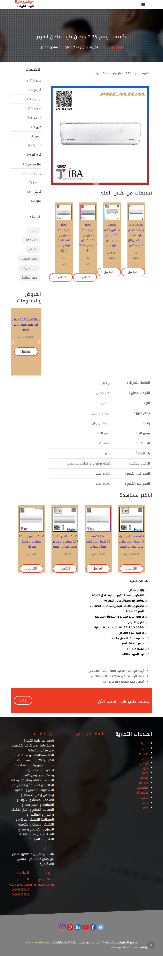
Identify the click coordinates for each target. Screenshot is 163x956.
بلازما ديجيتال (29, 268)
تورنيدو (36, 99)
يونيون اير (34, 173)
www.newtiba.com (38, 942)
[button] (58, 135)
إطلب (23, 700)
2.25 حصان (30, 240)
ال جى (36, 117)
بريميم (36, 182)
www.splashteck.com (124, 947)
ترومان (36, 145)
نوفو (37, 136)
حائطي (32, 249)
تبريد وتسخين (28, 259)
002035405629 (20, 894)
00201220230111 (19, 884)
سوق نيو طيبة (113, 47)
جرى (38, 127)
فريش (36, 191)
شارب (37, 108)
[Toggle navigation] (143, 4)
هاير (38, 201)
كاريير (37, 90)
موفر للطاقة (29, 278)
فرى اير (36, 154)
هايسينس (34, 164)
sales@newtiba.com (40, 885)
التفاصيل (133, 272)
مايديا (36, 80)
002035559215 (20, 889)
